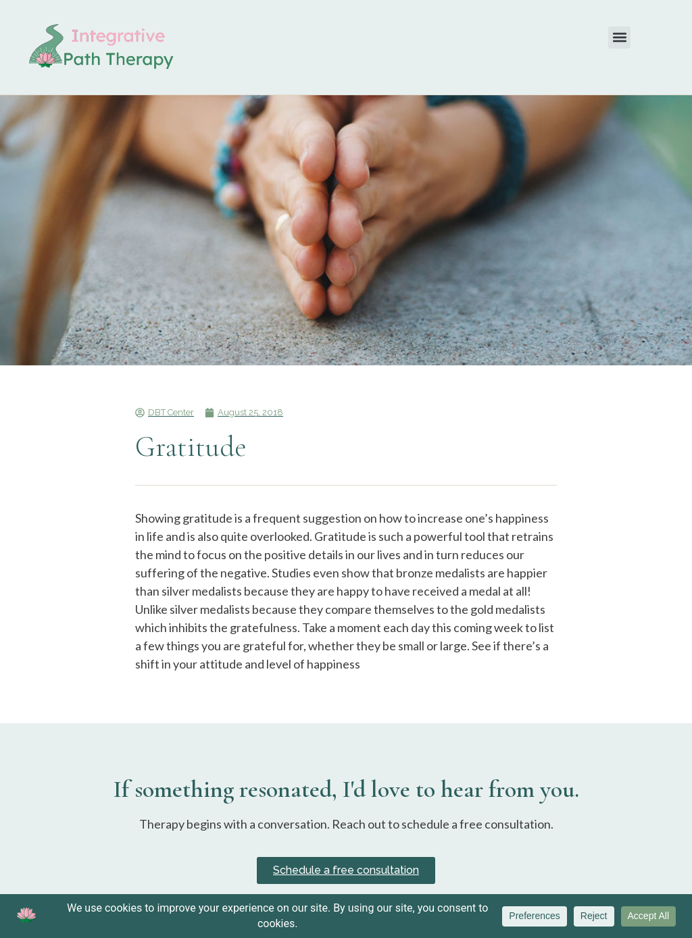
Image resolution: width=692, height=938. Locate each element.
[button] (619, 37)
